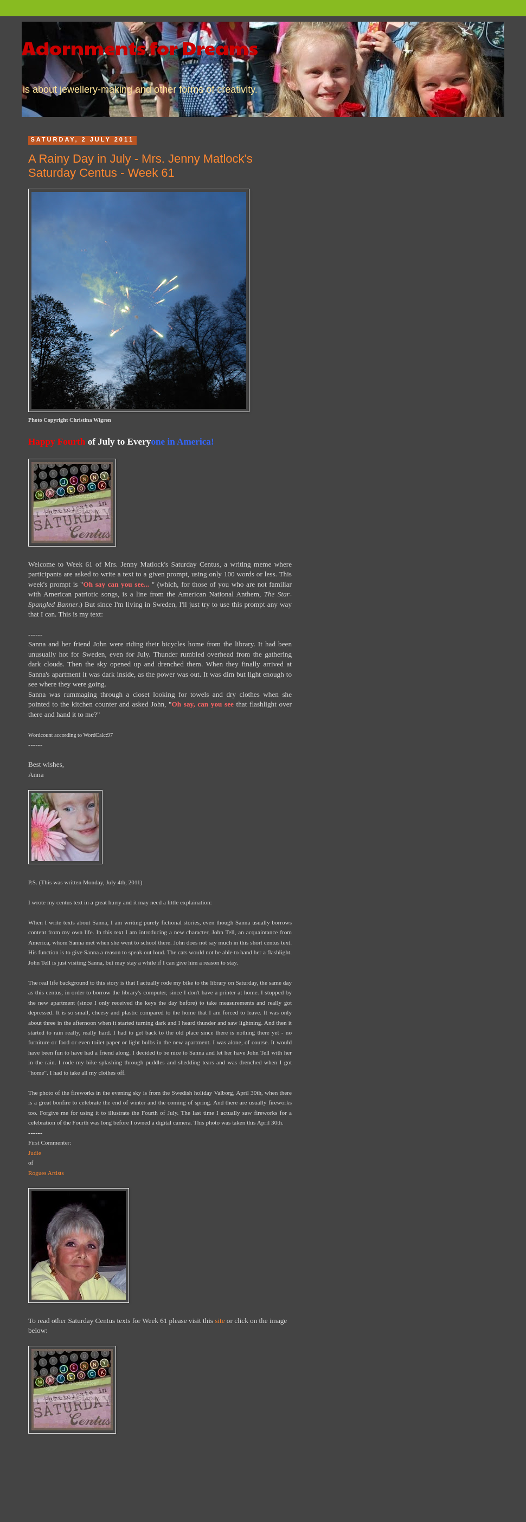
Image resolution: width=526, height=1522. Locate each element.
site (219, 1321)
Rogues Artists (46, 1173)
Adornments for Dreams (140, 47)
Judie (34, 1152)
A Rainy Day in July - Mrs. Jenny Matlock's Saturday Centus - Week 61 (140, 165)
